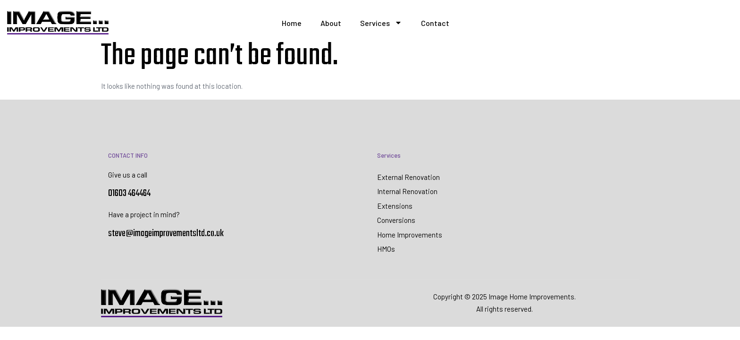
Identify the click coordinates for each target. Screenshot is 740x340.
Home (292, 22)
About (330, 22)
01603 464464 (129, 193)
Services (381, 22)
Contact (435, 22)
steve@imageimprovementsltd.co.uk (166, 233)
